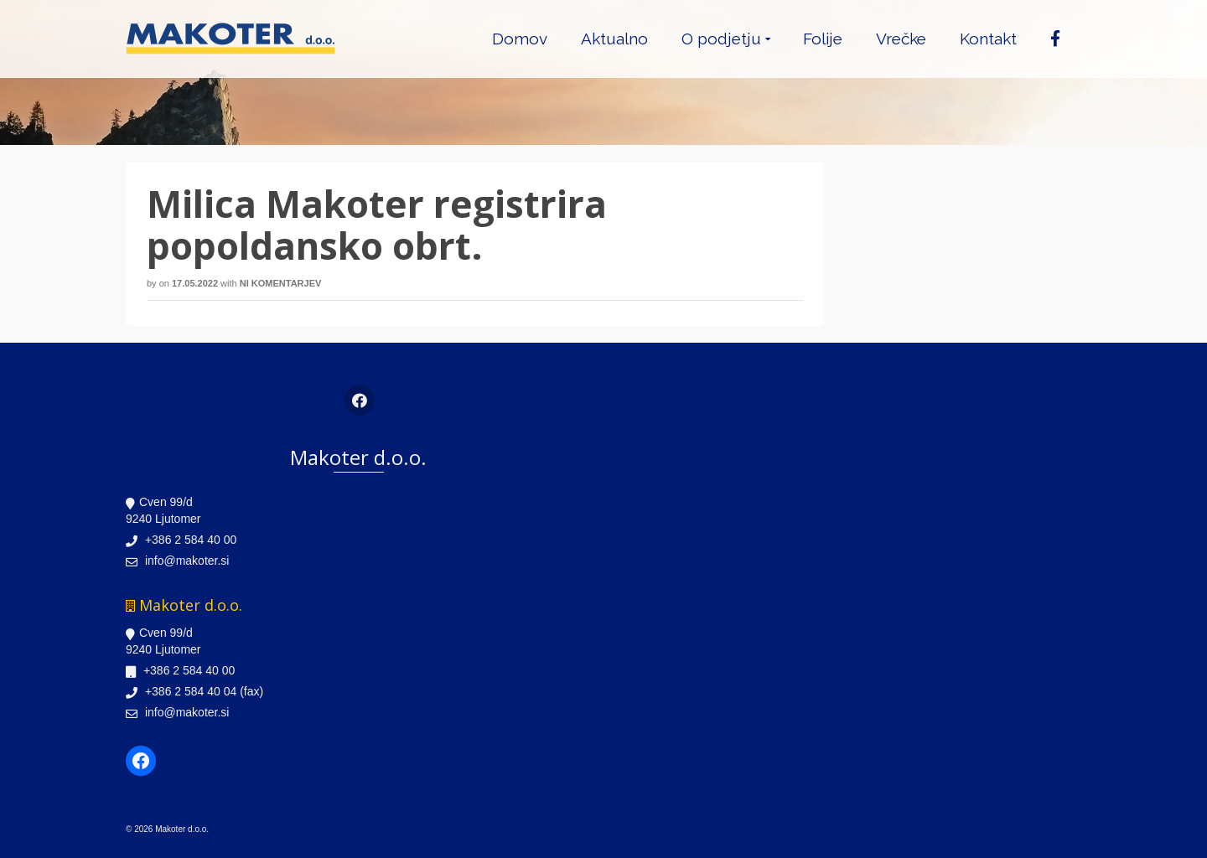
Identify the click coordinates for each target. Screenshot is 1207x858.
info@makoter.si (177, 560)
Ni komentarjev (281, 283)
